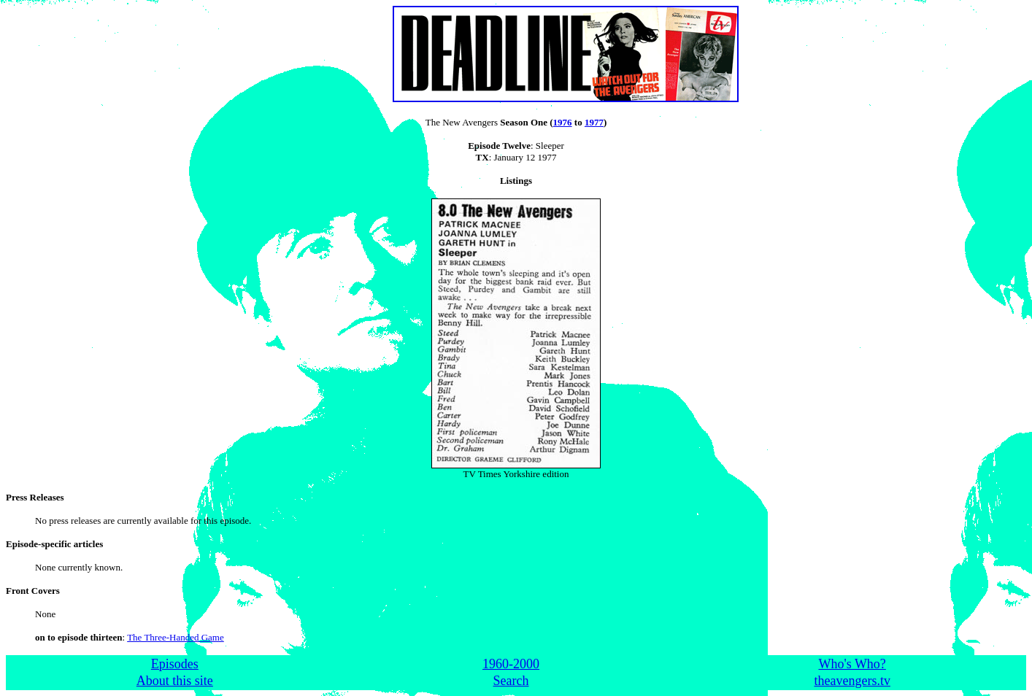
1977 (594, 122)
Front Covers (33, 590)
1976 (562, 122)
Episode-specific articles (54, 543)
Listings (516, 180)
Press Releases (35, 497)
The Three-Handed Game (175, 637)
